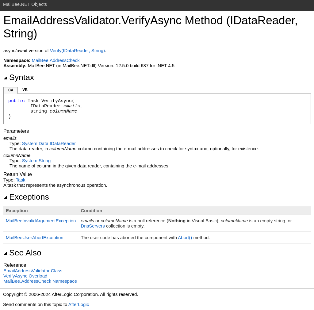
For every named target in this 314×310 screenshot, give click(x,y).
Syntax (18, 77)
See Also (22, 252)
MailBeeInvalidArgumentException (41, 220)
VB (25, 90)
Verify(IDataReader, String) (77, 50)
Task (20, 179)
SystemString (36, 160)
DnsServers (93, 225)
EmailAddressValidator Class (32, 270)
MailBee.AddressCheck (56, 60)
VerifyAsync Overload (25, 275)
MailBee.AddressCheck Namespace (40, 281)
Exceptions (26, 196)
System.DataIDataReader (49, 143)
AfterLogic (78, 304)
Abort (185, 237)
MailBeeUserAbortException (34, 237)
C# (10, 90)
